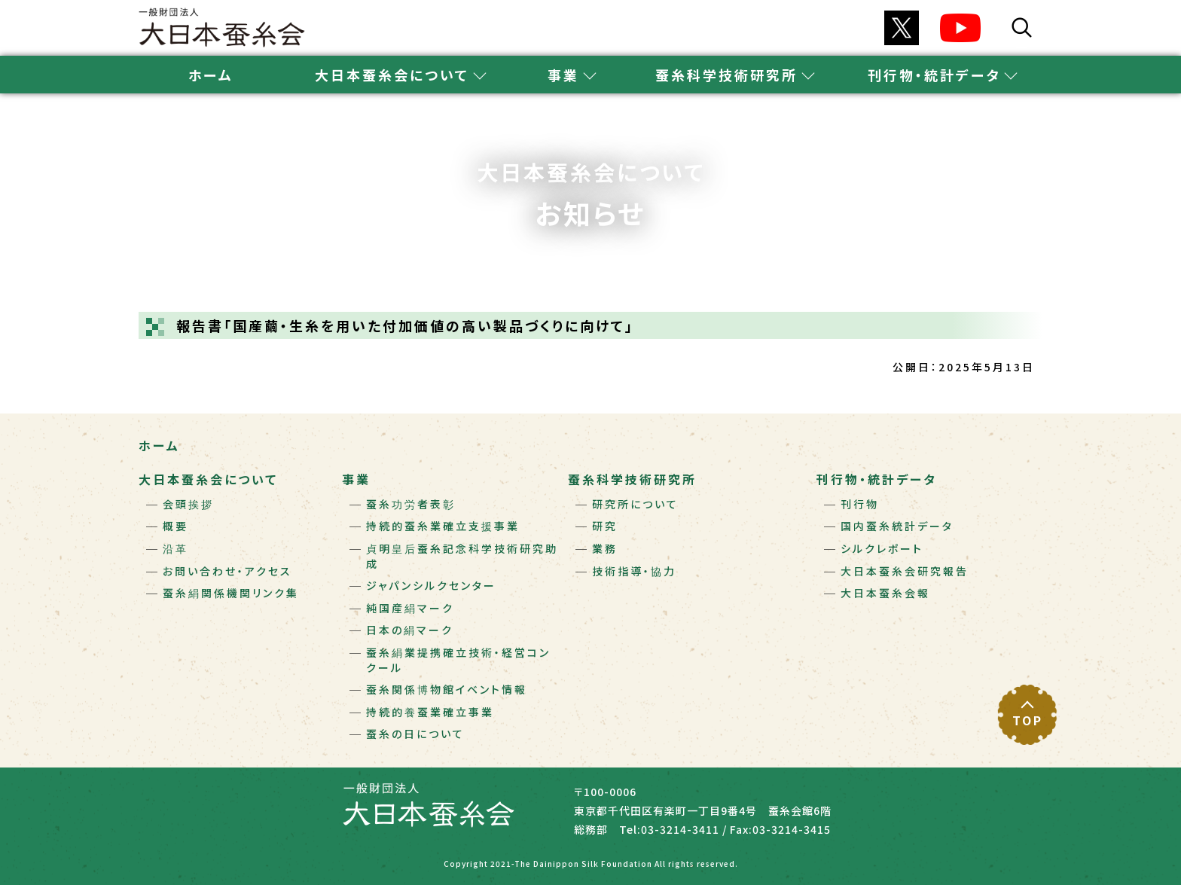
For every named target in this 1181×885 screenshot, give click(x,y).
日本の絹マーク (409, 629)
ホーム (210, 74)
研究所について (635, 503)
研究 (605, 525)
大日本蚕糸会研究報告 (905, 570)
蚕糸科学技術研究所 (632, 479)
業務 (605, 548)
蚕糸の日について (415, 733)
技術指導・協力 (634, 570)
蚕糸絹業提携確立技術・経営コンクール (458, 660)
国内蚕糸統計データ (897, 525)
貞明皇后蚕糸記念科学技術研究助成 (462, 556)
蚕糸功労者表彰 (411, 503)
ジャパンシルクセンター (431, 585)
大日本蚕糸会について (208, 479)
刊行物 (860, 503)
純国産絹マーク (410, 607)
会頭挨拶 (188, 503)
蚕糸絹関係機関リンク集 (231, 592)
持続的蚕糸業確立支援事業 (443, 525)
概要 (175, 525)
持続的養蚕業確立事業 (430, 711)
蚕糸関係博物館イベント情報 (446, 689)
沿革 (175, 548)
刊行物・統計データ (876, 479)
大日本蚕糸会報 (885, 592)
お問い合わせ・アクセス (227, 570)
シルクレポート (882, 548)
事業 (356, 479)
